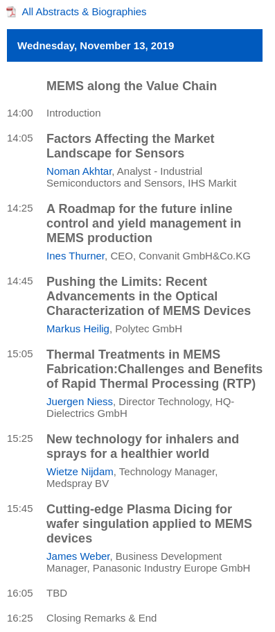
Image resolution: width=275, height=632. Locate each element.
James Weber (77, 556)
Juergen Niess (79, 401)
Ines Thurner (75, 256)
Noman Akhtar (79, 171)
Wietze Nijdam (80, 471)
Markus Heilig (77, 328)
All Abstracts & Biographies (84, 11)
